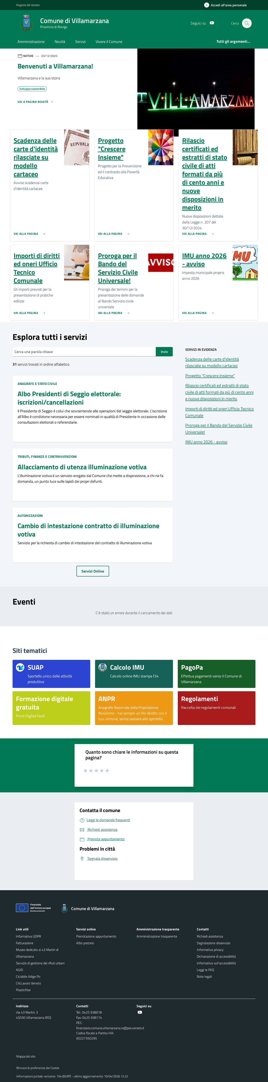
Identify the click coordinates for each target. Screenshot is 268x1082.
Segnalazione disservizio (213, 942)
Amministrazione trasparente (157, 936)
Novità (60, 41)
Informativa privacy (210, 949)
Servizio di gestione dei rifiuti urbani (40, 963)
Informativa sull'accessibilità (216, 963)
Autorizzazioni (30, 515)
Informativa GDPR (28, 936)
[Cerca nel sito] (247, 23)
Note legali (204, 976)
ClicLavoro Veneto (28, 983)
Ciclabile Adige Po (28, 976)
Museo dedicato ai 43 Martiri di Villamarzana (37, 953)
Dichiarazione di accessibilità (216, 956)
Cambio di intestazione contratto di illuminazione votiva (88, 530)
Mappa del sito (25, 1056)
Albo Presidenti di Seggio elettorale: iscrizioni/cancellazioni (69, 398)
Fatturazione (24, 942)
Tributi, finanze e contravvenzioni (47, 456)
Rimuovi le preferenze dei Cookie (37, 1067)
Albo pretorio (85, 942)
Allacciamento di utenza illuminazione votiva (82, 467)
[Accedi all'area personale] (227, 5)
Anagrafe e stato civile (37, 383)
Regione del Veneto (28, 5)
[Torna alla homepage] (89, 909)
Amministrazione (31, 41)
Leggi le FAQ (205, 969)
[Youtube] (209, 23)
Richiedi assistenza (210, 936)
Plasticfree (23, 989)
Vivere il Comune (109, 41)
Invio (164, 351)
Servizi (80, 41)
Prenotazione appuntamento (96, 936)
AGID (19, 969)
